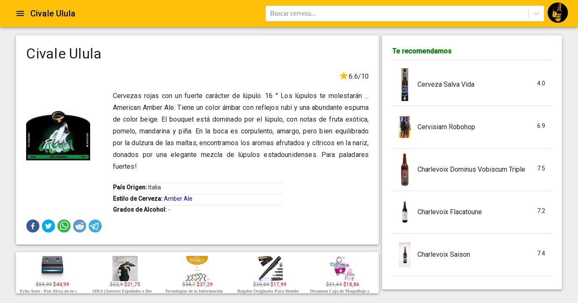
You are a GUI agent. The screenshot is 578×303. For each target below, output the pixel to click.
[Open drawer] (20, 13)
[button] (33, 226)
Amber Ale (178, 198)
